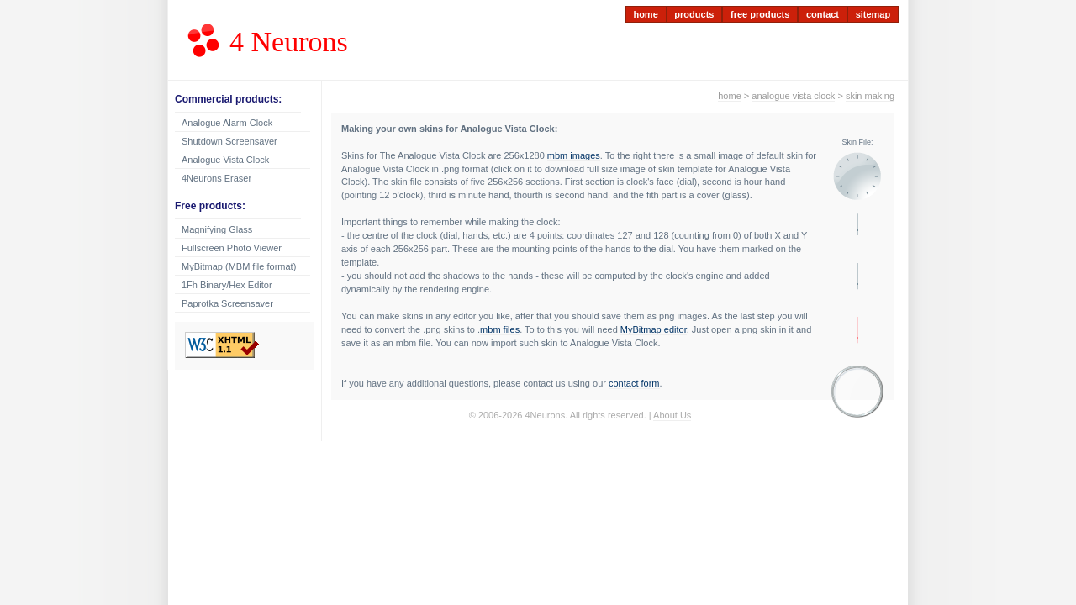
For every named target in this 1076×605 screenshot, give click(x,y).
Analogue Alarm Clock (227, 123)
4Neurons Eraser (216, 178)
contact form (634, 383)
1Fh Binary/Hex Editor (227, 285)
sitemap (873, 14)
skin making (870, 96)
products (694, 14)
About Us (672, 415)
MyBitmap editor (653, 329)
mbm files (500, 329)
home (645, 14)
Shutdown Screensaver (229, 141)
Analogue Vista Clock (225, 160)
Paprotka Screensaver (227, 303)
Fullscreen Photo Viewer (232, 248)
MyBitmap (239, 266)
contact (822, 14)
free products (760, 14)
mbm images (573, 155)
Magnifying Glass (217, 229)
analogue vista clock (793, 96)
